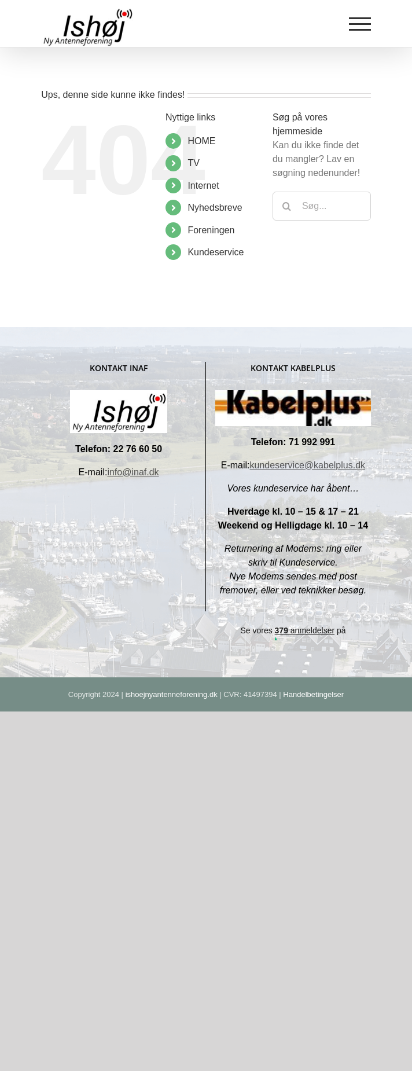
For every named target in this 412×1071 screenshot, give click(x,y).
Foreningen (210, 230)
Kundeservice (215, 252)
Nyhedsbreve (214, 207)
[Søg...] (322, 206)
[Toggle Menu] (360, 24)
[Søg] (287, 206)
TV (193, 163)
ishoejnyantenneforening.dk (172, 694)
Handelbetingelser (313, 694)
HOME (201, 141)
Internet (203, 185)
